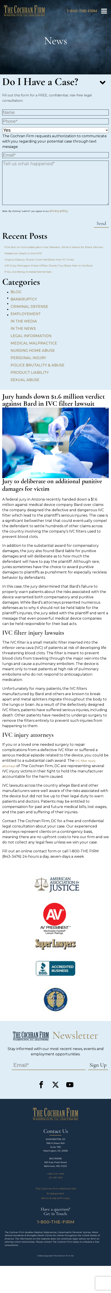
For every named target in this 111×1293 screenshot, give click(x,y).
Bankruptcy (24, 299)
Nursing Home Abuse (33, 350)
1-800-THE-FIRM (55, 1174)
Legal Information (31, 336)
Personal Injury (28, 358)
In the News (23, 328)
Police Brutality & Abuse (37, 365)
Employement (26, 314)
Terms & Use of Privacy (55, 1198)
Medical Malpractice (34, 343)
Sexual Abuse (25, 380)
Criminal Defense (29, 306)
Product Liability (30, 372)
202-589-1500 (55, 1177)
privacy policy (59, 211)
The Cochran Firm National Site (55, 1188)
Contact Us (55, 1131)
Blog (16, 292)
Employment (55, 1193)
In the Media (24, 321)
